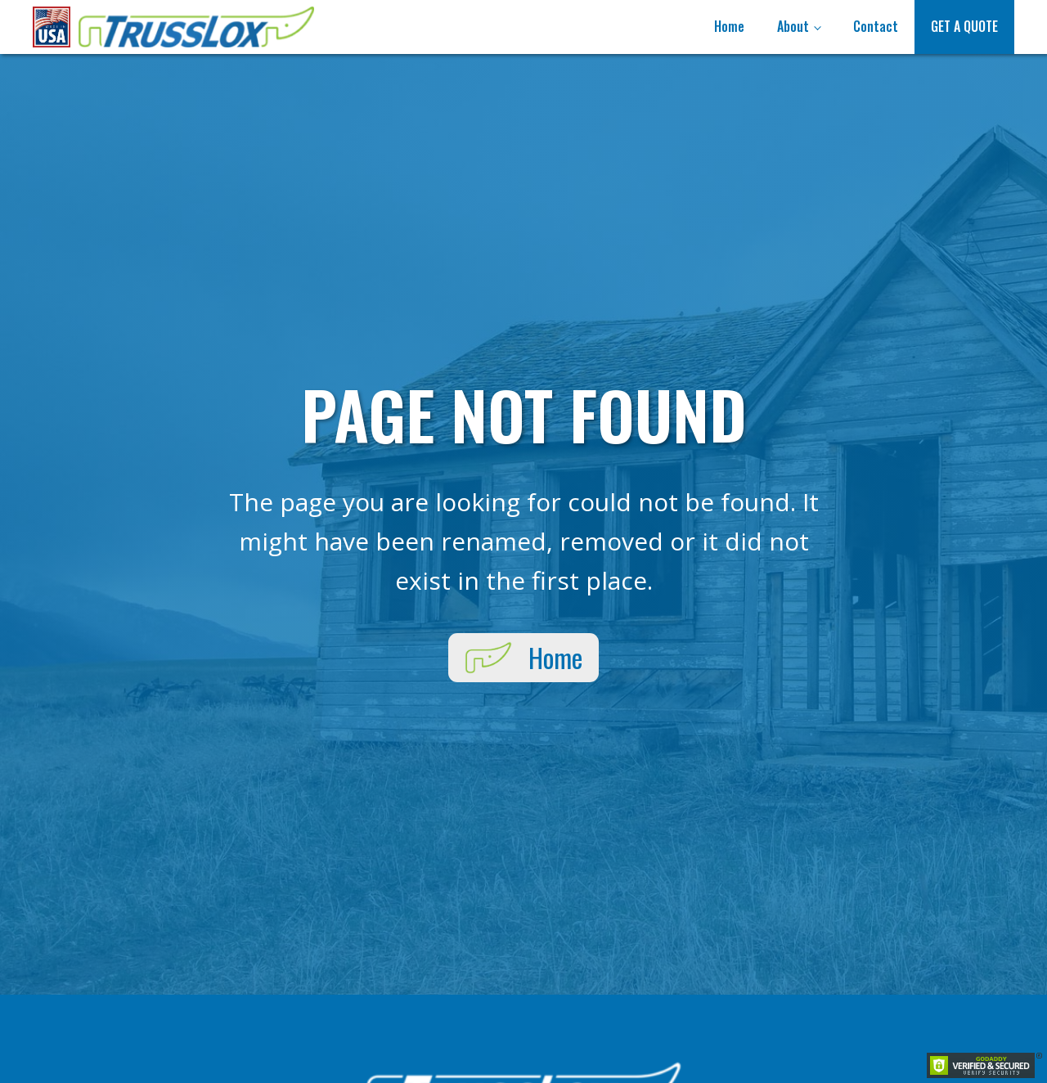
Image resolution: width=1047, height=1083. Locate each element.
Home (729, 26)
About (793, 26)
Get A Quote (964, 26)
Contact (875, 26)
